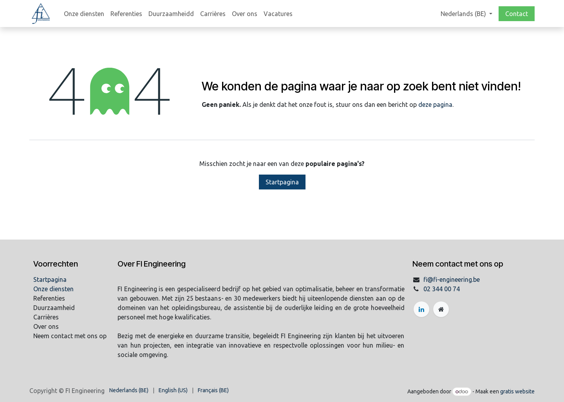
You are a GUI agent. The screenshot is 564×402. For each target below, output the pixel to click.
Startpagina (282, 182)
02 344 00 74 (441, 288)
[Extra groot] (441, 309)
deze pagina (435, 104)
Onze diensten (53, 288)
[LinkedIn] (421, 309)
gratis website (517, 391)
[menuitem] (84, 14)
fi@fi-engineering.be (451, 279)
